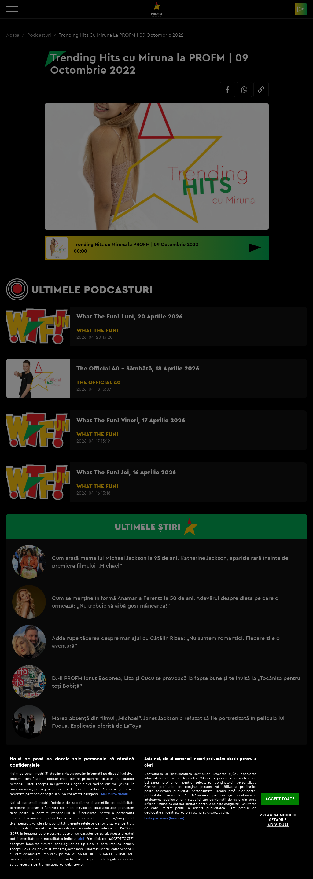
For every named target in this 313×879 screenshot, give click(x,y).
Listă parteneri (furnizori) (164, 818)
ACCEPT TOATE (279, 798)
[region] (156, 814)
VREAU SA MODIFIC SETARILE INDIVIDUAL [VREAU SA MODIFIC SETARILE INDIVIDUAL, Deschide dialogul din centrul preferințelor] (278, 820)
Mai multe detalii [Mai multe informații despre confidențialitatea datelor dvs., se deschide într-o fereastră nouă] (114, 794)
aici (81, 838)
